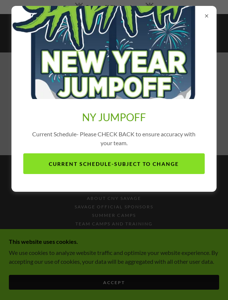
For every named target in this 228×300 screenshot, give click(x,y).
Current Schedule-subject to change (114, 164)
